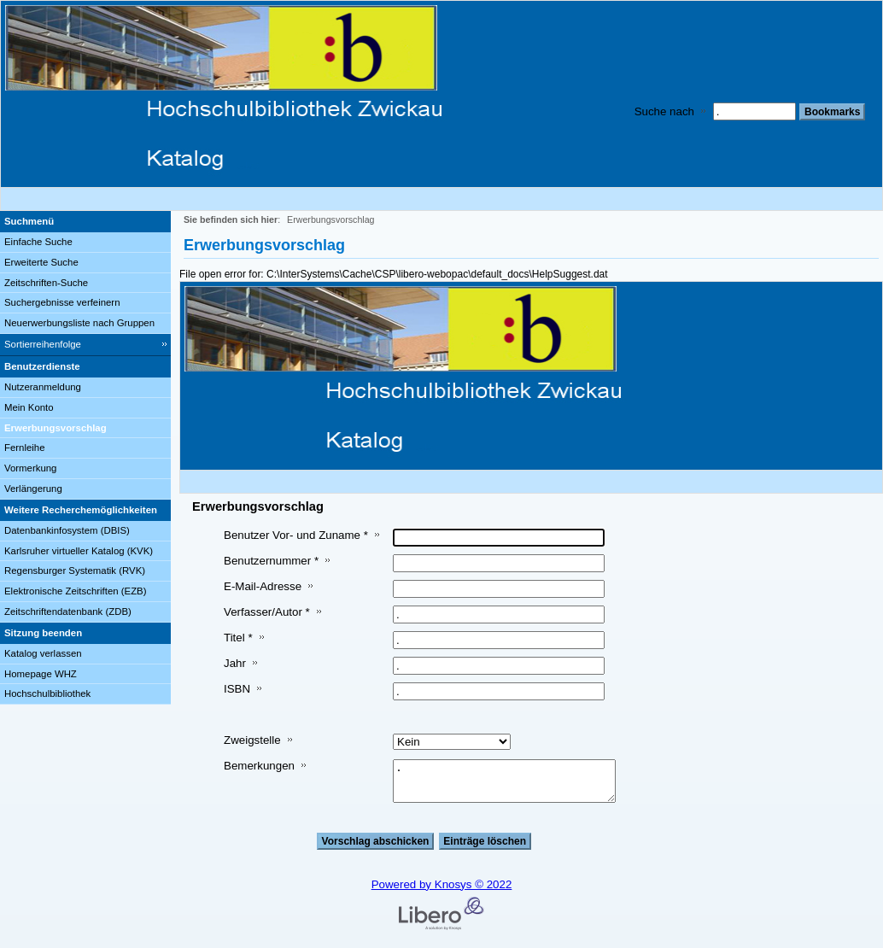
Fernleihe (24, 447)
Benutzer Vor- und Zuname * (296, 535)
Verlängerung (33, 488)
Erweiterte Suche (41, 262)
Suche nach (664, 111)
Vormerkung (30, 468)
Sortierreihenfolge (42, 344)
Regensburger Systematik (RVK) (74, 570)
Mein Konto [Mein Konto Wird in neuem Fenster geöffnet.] (29, 407)
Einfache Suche (38, 242)
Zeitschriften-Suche (46, 283)
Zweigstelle (252, 740)
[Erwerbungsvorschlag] (85, 428)
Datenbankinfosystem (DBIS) (67, 530)
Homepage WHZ (40, 674)
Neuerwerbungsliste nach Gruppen (79, 323)
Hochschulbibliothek (47, 693)
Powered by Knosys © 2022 (441, 884)
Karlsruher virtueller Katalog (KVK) (78, 551)
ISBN (237, 688)
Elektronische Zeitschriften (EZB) (75, 591)
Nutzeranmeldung (42, 387)
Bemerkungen (259, 765)
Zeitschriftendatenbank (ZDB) (68, 611)
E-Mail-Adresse (262, 586)
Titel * (238, 637)
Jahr (235, 663)
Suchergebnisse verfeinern (62, 302)
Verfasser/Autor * (267, 612)
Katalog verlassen (43, 653)
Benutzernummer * (271, 560)
